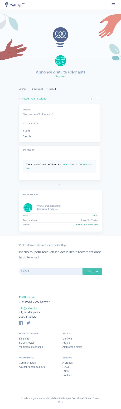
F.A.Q (66, 367)
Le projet (23, 89)
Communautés (27, 362)
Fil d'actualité (37, 89)
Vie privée (51, 398)
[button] (98, 98)
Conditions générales (32, 398)
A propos (68, 362)
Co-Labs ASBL (79, 398)
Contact (67, 375)
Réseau (51, 89)
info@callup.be (28, 308)
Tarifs (66, 371)
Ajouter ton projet (72, 347)
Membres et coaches (31, 347)
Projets (67, 342)
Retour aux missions (32, 98)
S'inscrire (92, 271)
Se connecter (26, 342)
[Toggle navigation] (113, 5)
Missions (68, 338)
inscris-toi (68, 164)
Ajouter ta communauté (32, 367)
